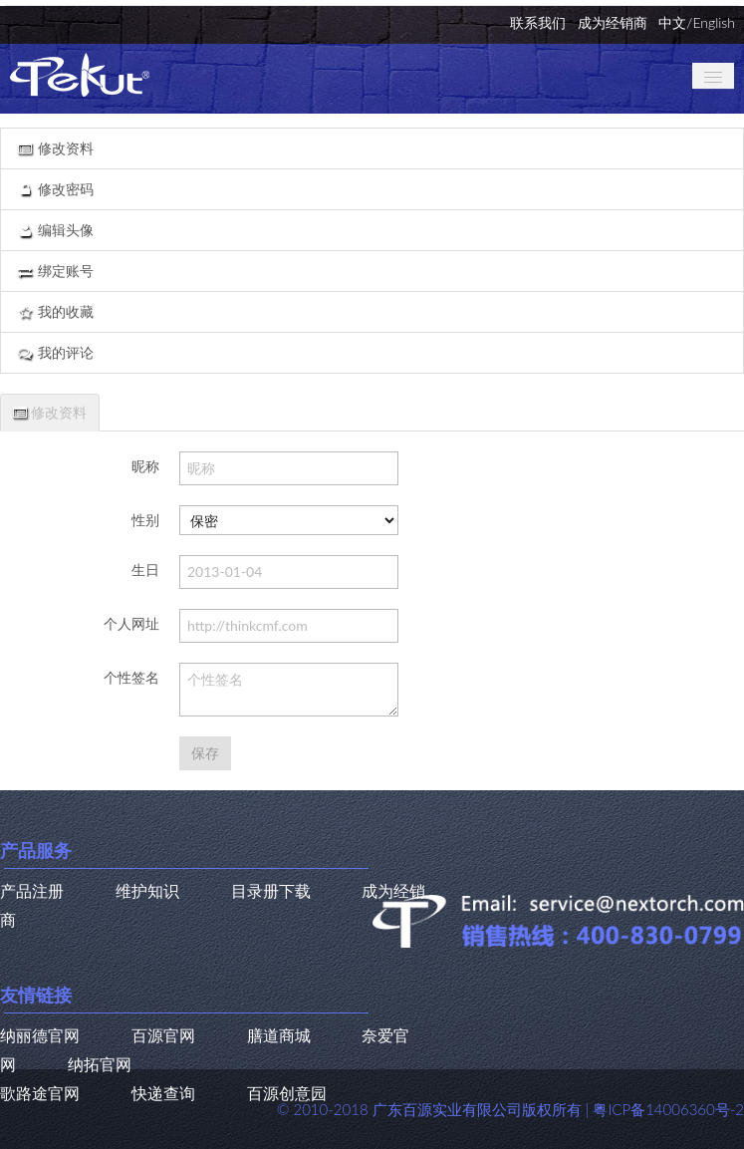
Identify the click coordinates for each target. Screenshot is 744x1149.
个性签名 (131, 677)
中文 (672, 22)
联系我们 (538, 22)
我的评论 (55, 352)
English (713, 22)
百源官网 (163, 1034)
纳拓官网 (99, 1063)
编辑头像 (55, 229)
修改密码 (55, 188)
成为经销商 (612, 22)
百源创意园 (287, 1092)
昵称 (145, 465)
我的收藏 (55, 311)
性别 (145, 519)
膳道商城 (279, 1034)
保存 (205, 752)
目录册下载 (271, 890)
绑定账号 (55, 270)
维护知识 (147, 890)
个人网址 (131, 623)
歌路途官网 (40, 1092)
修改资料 (55, 148)
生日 (145, 569)
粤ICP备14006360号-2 (668, 1109)
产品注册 (32, 890)
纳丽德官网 (40, 1034)
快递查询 (163, 1092)
